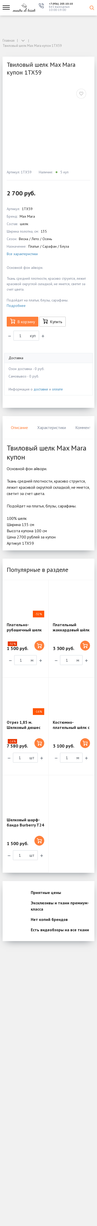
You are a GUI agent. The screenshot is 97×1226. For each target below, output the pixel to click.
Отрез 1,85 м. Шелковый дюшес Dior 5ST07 (23, 727)
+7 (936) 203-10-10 (61, 4)
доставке (41, 389)
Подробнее (16, 305)
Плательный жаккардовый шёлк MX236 (71, 630)
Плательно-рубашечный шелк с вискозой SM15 (24, 630)
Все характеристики (22, 254)
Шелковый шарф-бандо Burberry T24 (25, 822)
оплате (57, 389)
